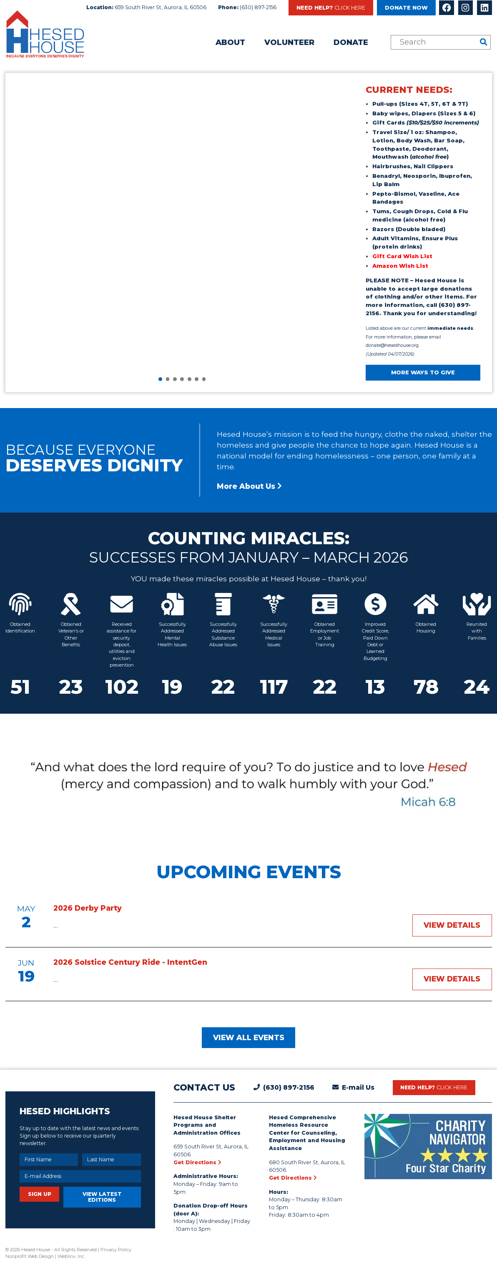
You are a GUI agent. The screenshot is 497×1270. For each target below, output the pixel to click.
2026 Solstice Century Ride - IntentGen (130, 962)
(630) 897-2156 (258, 7)
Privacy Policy (115, 1250)
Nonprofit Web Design (29, 1256)
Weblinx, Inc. (71, 1256)
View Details (452, 925)
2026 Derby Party (87, 908)
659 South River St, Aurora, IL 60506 (160, 7)
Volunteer (289, 42)
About (230, 42)
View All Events (248, 1037)
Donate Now (406, 8)
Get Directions (197, 1162)
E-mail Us (358, 1087)
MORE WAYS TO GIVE (423, 372)
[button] (160, 379)
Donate (351, 42)
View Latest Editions (102, 1197)
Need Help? (330, 8)
